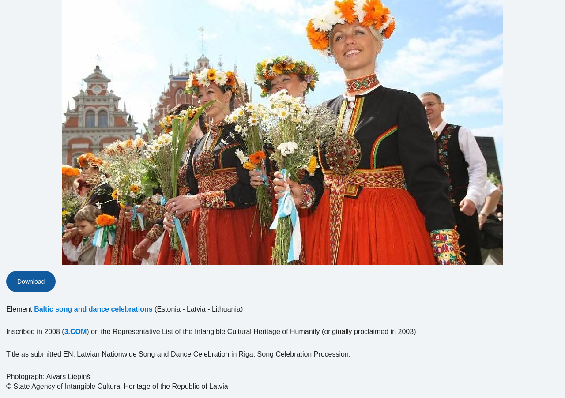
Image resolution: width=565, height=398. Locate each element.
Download (31, 281)
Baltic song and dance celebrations (93, 309)
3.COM (75, 331)
